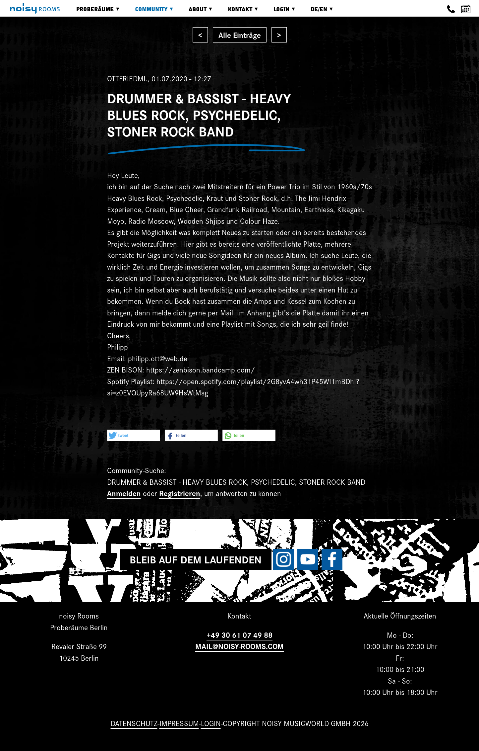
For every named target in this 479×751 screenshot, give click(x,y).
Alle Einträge (239, 34)
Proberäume (93, 11)
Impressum (179, 722)
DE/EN (317, 11)
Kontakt (238, 11)
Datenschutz (134, 722)
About (196, 11)
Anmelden (124, 492)
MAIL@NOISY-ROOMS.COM (239, 645)
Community (149, 11)
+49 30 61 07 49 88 (239, 634)
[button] (133, 436)
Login (280, 11)
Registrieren (179, 492)
